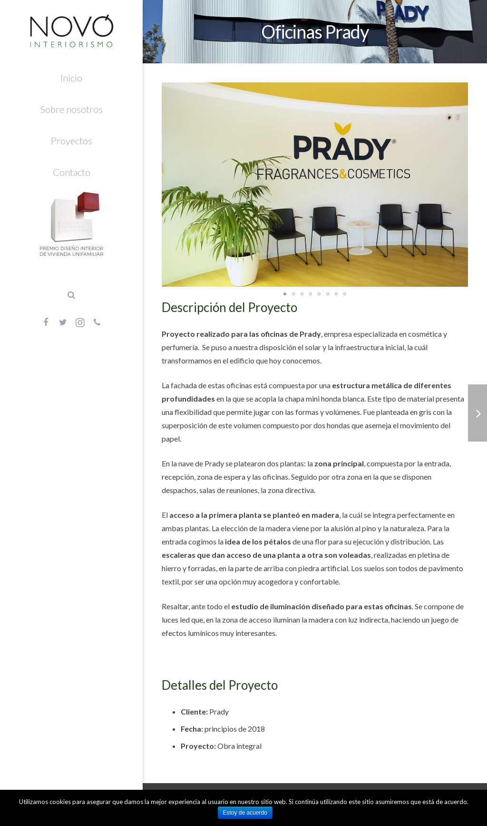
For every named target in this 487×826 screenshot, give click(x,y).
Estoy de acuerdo (245, 812)
